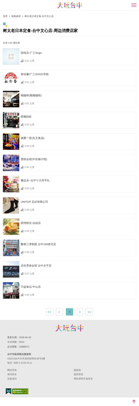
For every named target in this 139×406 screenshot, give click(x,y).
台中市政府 (69, 328)
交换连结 (12, 378)
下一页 (79, 312)
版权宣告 (78, 374)
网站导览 (12, 370)
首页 (5, 16)
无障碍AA (20, 391)
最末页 (89, 312)
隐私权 (77, 370)
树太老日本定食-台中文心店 (39, 16)
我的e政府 (8, 391)
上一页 (59, 312)
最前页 (49, 312)
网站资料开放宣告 (83, 378)
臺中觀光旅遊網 (69, 5)
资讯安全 (12, 374)
